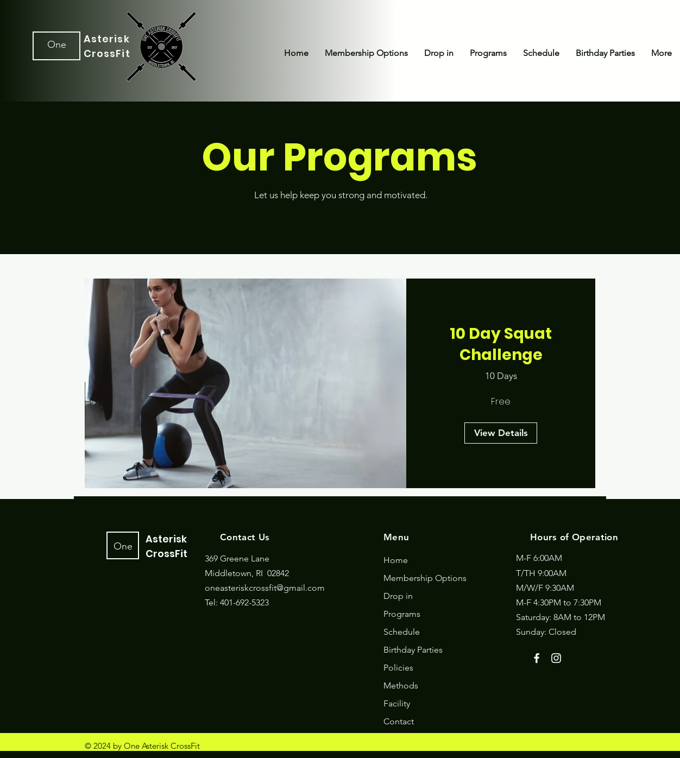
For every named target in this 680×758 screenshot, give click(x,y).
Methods (400, 685)
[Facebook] (536, 658)
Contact (398, 721)
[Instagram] (556, 658)
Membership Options (425, 578)
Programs (401, 614)
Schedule (401, 632)
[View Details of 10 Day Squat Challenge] (500, 433)
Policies (398, 667)
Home (395, 560)
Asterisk (107, 39)
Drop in (398, 596)
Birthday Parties (413, 650)
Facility (396, 703)
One (56, 44)
